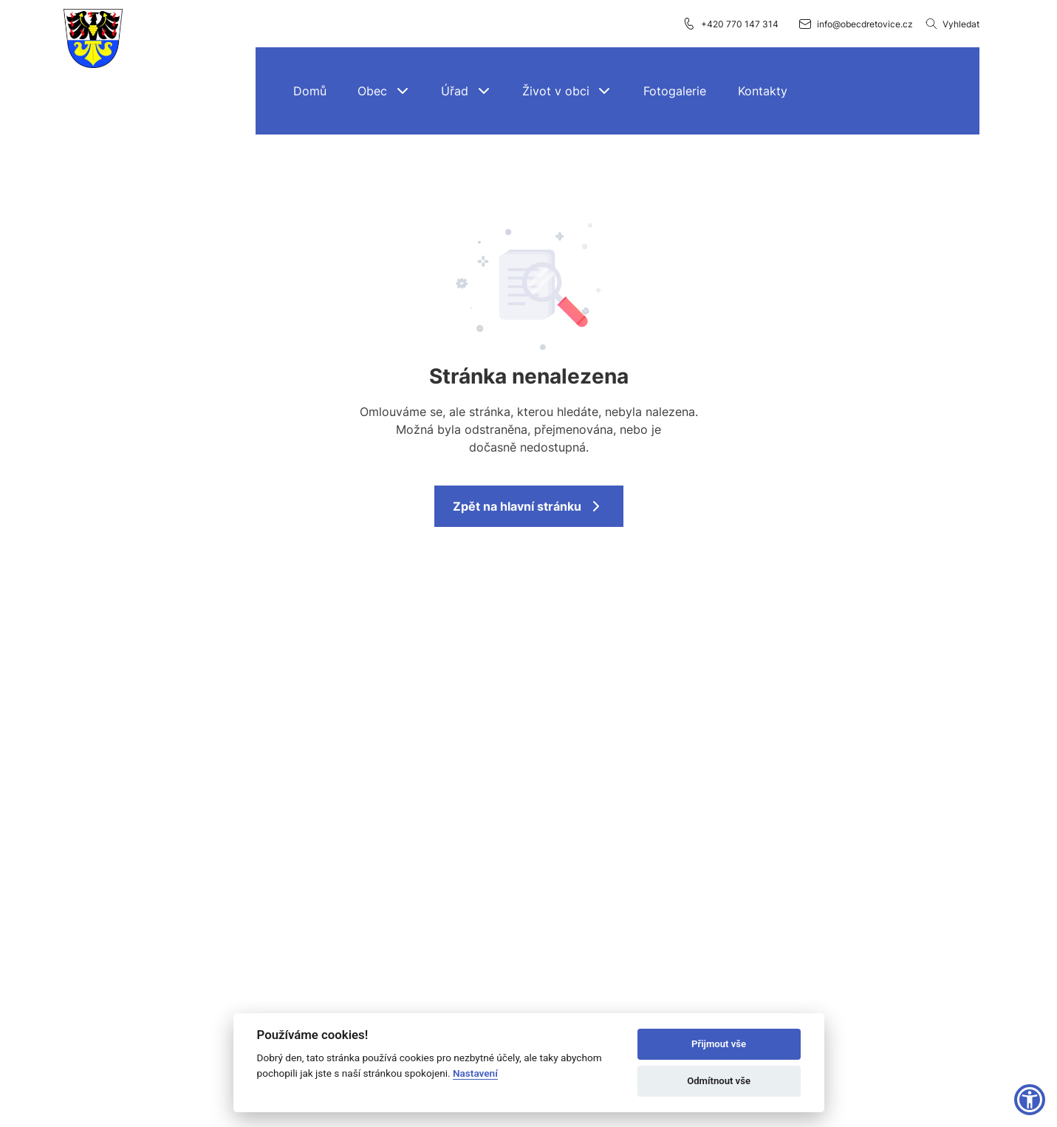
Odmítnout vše (718, 1080)
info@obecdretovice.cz (855, 23)
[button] (384, 91)
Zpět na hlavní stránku (529, 506)
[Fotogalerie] (675, 91)
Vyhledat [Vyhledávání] (952, 23)
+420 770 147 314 (730, 23)
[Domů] (310, 91)
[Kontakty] (762, 91)
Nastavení (475, 1073)
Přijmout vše (718, 1043)
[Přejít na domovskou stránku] (93, 39)
